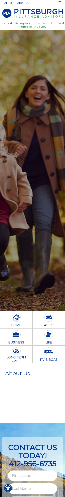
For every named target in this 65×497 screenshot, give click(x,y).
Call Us (8, 3)
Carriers (22, 3)
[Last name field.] (32, 488)
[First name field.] (32, 475)
